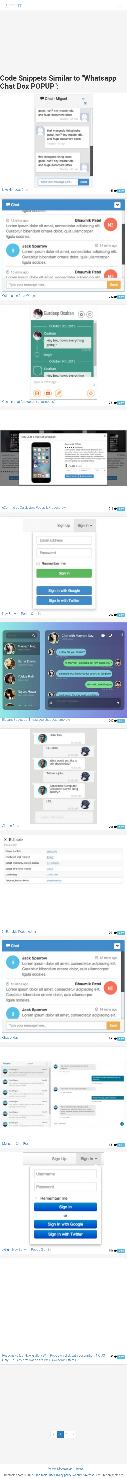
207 (113, 720)
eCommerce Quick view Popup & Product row (34, 507)
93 (113, 1356)
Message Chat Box (15, 1144)
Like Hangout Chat (15, 190)
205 (113, 826)
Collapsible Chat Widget (19, 296)
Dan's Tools (40, 1475)
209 (113, 614)
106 (113, 1250)
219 (113, 508)
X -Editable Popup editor (19, 932)
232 (113, 296)
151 (113, 1144)
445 (113, 190)
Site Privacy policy (60, 1475)
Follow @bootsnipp (60, 1468)
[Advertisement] (64, 38)
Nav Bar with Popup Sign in (21, 614)
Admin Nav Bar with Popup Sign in (26, 1249)
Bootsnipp (14, 5)
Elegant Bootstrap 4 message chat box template (36, 720)
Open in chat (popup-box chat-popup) (28, 402)
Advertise (88, 1475)
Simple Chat (10, 826)
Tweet (79, 1468)
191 (113, 1038)
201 (113, 932)
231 (113, 402)
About (77, 1475)
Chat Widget (10, 1037)
